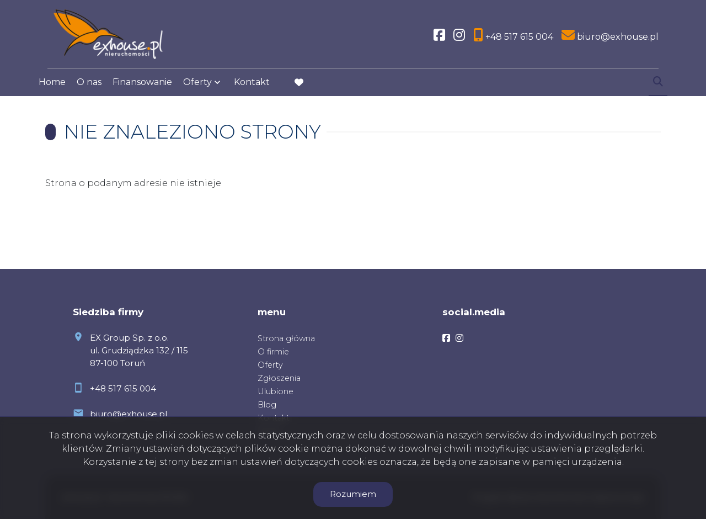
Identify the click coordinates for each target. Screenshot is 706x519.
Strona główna (286, 338)
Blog (267, 405)
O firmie (273, 352)
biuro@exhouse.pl (128, 414)
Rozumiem (353, 494)
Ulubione (275, 391)
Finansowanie (142, 89)
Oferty (197, 89)
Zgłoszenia (279, 378)
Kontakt (252, 89)
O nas (89, 89)
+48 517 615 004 (123, 388)
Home (52, 89)
